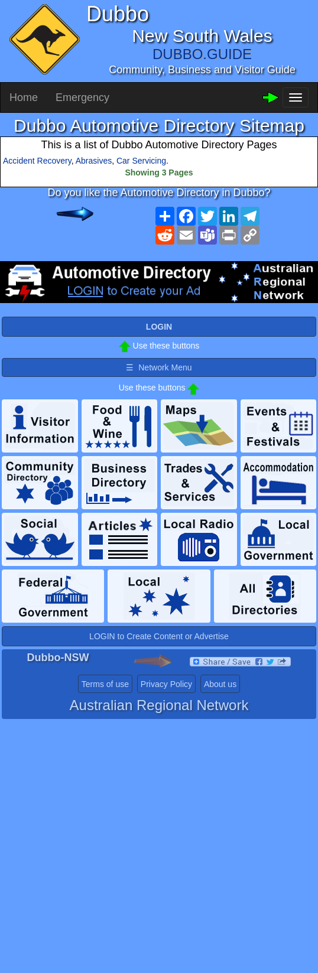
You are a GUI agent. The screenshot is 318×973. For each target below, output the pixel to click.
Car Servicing (141, 160)
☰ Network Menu (159, 367)
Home (23, 97)
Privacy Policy (166, 684)
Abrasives (94, 160)
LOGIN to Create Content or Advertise (159, 636)
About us (220, 684)
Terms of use (105, 684)
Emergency (82, 97)
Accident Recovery (37, 160)
